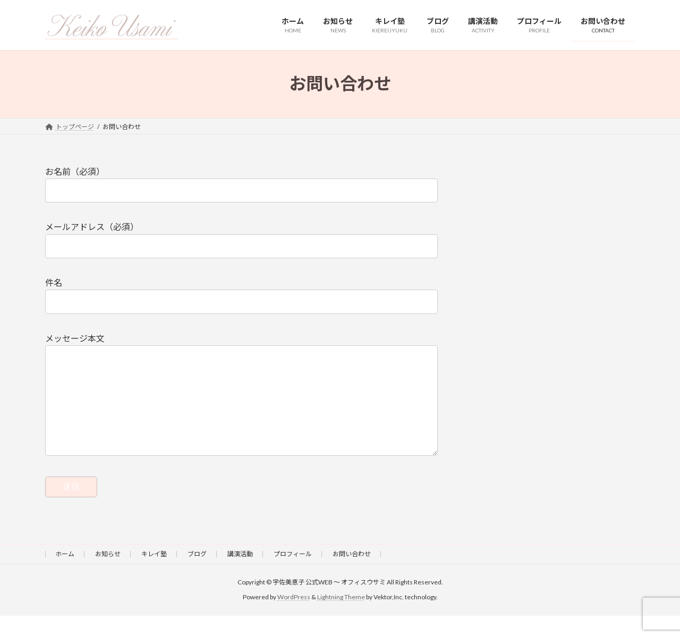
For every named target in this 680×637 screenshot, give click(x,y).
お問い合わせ (352, 575)
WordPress (293, 618)
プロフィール (293, 575)
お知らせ (108, 575)
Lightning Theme (341, 618)
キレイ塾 (154, 575)
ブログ (197, 575)
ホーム (64, 575)
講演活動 (240, 575)
